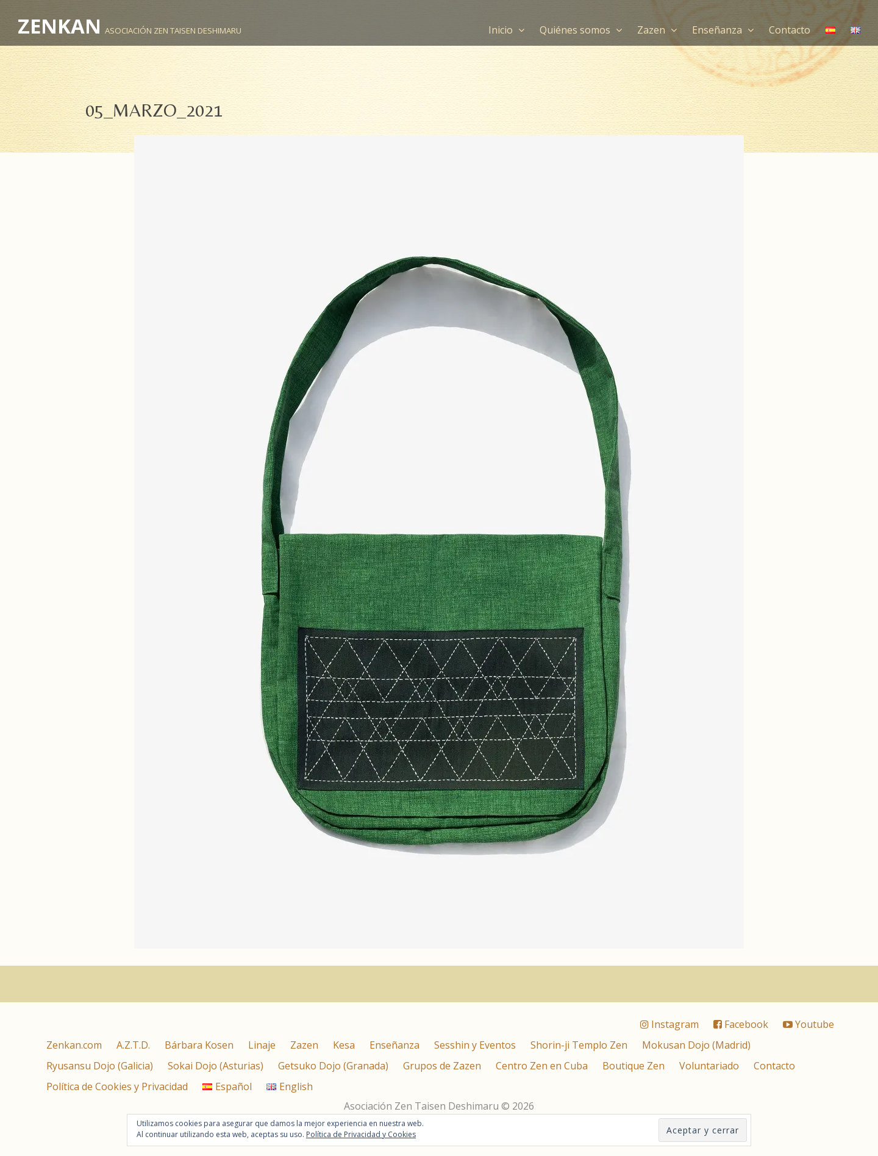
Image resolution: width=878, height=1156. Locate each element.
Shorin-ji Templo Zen (578, 1045)
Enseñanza (723, 30)
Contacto (789, 30)
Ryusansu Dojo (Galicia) (99, 1065)
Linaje (262, 1045)
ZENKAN (59, 26)
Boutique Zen (633, 1065)
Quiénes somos (581, 30)
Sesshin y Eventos (475, 1045)
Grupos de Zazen (442, 1065)
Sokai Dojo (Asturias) (215, 1065)
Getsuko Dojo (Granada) (333, 1065)
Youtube (808, 1024)
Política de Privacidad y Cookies (361, 1134)
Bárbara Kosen (199, 1045)
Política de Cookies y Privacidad (117, 1086)
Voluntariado (709, 1065)
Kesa (344, 1045)
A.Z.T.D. (133, 1045)
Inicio (506, 30)
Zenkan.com (74, 1045)
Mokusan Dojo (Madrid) (696, 1045)
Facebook (740, 1024)
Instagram (669, 1024)
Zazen (657, 30)
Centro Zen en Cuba (542, 1065)
